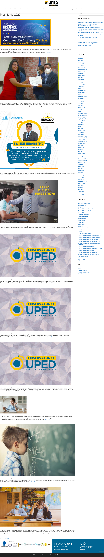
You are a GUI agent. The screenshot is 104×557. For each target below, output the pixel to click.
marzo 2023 (81, 130)
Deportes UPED (82, 205)
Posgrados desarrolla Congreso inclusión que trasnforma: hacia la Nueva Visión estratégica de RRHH (90, 34)
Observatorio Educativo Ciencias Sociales (89, 237)
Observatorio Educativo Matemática (87, 250)
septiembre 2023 (82, 119)
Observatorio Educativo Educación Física (89, 241)
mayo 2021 (81, 172)
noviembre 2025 (82, 69)
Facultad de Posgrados (84, 213)
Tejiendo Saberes (82, 260)
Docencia (66, 9)
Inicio (6, 9)
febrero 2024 (81, 109)
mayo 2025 (81, 81)
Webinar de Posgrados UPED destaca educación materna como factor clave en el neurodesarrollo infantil (90, 44)
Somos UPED (14, 9)
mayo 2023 (81, 126)
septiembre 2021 (82, 164)
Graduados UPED (82, 218)
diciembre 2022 (82, 136)
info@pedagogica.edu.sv (62, 549)
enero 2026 (81, 66)
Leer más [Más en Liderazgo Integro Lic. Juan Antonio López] (26, 174)
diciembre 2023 (82, 113)
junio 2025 (81, 79)
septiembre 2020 (82, 181)
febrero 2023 (81, 132)
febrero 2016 (81, 195)
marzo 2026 (81, 62)
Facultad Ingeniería (83, 216)
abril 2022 (80, 151)
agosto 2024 (81, 98)
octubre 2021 (81, 162)
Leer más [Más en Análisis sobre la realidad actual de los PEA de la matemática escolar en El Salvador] (32, 481)
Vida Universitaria (57, 9)
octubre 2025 (81, 71)
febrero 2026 (81, 64)
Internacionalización (94, 9)
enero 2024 (81, 111)
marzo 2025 (81, 85)
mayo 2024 (81, 103)
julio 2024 (80, 100)
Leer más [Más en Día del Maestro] (33, 228)
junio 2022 (81, 147)
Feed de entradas (82, 270)
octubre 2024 (81, 94)
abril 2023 (80, 128)
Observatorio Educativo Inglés (86, 246)
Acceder (80, 268)
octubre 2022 (81, 140)
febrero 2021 (81, 178)
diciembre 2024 (82, 90)
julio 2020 (80, 185)
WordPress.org (82, 274)
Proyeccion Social (83, 256)
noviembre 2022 (82, 138)
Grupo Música (82, 222)
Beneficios (46, 9)
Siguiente (8, 538)
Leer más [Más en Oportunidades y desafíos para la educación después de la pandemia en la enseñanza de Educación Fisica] (53, 336)
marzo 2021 (81, 176)
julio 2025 (80, 77)
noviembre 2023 (82, 115)
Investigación (84, 9)
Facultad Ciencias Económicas (86, 209)
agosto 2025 (81, 75)
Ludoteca (80, 231)
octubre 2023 (81, 117)
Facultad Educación (83, 214)
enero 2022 (81, 157)
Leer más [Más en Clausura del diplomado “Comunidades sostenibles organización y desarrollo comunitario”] (68, 106)
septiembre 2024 (82, 96)
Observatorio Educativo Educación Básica (89, 239)
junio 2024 (81, 102)
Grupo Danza (81, 220)
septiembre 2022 (82, 141)
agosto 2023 (81, 121)
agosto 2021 (81, 166)
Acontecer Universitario (84, 203)
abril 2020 (80, 189)
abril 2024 (80, 105)
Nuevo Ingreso (37, 9)
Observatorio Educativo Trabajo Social (88, 254)
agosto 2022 (81, 143)
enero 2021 (81, 179)
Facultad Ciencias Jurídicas (85, 211)
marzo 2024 (81, 107)
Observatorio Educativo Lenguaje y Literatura (90, 248)
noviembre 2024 (82, 92)
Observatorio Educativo (84, 233)
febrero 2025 (81, 86)
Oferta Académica (25, 9)
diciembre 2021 (82, 159)
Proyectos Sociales (83, 258)
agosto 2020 (81, 183)
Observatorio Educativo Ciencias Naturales (89, 235)
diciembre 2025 (82, 67)
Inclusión (80, 226)
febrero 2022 (81, 155)
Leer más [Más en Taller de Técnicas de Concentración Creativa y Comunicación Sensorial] (49, 52)
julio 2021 (80, 168)
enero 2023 (81, 134)
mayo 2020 (81, 187)
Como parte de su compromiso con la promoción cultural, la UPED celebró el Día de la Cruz (90, 39)
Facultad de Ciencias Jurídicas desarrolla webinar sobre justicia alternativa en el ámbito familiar (90, 29)
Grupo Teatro (81, 224)
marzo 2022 (81, 153)
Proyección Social (75, 9)
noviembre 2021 (82, 160)
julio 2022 (80, 145)
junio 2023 (81, 124)
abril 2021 (80, 174)
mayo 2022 (81, 149)
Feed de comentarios (84, 272)
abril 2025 (80, 83)
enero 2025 (81, 88)
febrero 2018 (81, 191)
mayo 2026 (81, 58)
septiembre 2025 (82, 73)
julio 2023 (80, 122)
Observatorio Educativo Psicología (87, 252)
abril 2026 (80, 60)
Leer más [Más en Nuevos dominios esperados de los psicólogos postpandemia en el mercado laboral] (63, 533)
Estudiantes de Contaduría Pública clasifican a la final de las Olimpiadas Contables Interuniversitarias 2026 (90, 24)
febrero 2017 (81, 193)
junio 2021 (81, 170)
